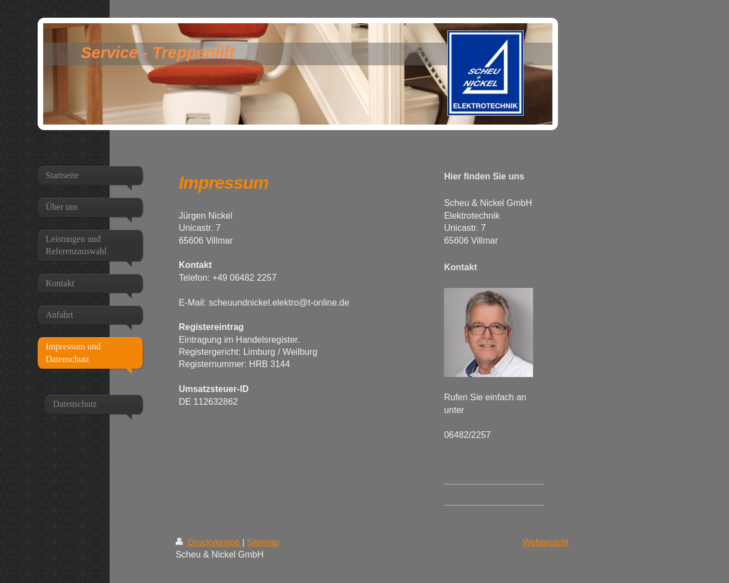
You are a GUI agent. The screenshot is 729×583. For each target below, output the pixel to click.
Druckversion (208, 542)
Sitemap (263, 542)
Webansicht (545, 542)
